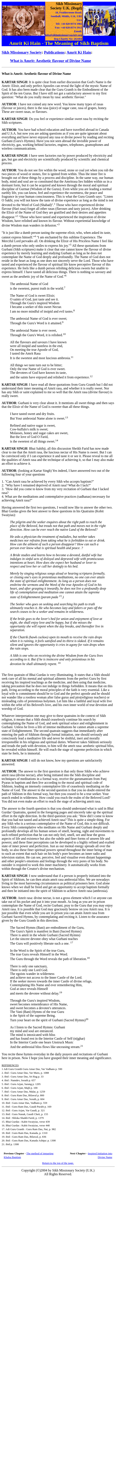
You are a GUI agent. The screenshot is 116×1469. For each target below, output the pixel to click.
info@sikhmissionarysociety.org (63, 35)
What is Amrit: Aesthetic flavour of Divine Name (50, 61)
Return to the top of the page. (58, 1163)
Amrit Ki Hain (79, 52)
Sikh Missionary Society (22, 52)
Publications (54, 52)
